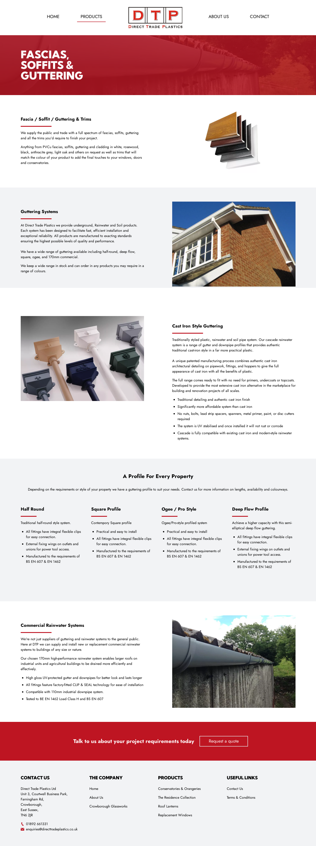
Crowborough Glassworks (108, 806)
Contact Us (235, 788)
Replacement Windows (175, 815)
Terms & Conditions (241, 797)
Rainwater (102, 225)
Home (53, 16)
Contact (259, 16)
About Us (219, 16)
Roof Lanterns (168, 806)
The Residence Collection (177, 797)
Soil (120, 225)
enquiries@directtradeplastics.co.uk (49, 829)
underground (83, 225)
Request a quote (224, 741)
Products (91, 16)
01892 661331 (34, 824)
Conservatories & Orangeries (179, 788)
